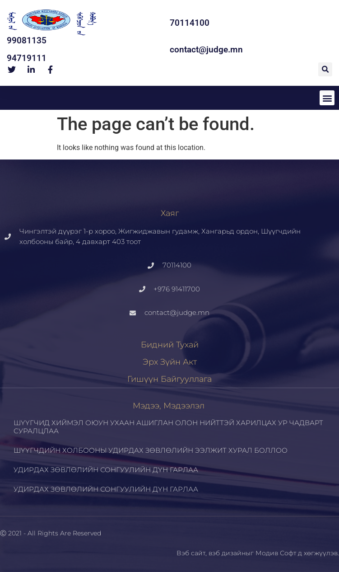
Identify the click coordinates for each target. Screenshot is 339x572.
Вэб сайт (190, 553)
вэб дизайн (227, 553)
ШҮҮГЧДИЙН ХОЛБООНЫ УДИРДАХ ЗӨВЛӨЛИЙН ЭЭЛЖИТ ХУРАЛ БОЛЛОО (151, 450)
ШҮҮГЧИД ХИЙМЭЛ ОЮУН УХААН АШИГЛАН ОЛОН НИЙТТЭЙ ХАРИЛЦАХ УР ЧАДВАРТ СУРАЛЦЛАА (168, 426)
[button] (325, 69)
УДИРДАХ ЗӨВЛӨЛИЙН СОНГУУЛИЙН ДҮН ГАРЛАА (106, 469)
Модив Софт (275, 553)
